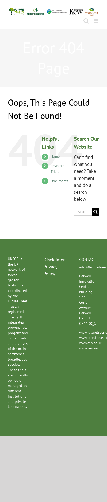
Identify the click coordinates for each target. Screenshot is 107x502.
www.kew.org (89, 348)
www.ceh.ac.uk (90, 343)
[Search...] (83, 212)
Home (55, 156)
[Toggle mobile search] (86, 21)
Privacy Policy (50, 270)
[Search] (95, 212)
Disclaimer (53, 260)
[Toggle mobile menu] (96, 21)
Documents (59, 180)
